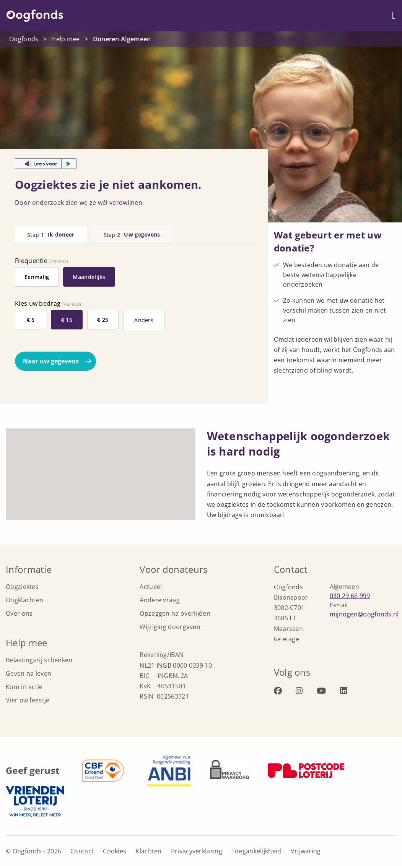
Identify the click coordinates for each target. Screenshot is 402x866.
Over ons (19, 613)
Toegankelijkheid (256, 851)
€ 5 (31, 319)
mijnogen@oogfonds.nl (364, 614)
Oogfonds (34, 15)
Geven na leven (28, 673)
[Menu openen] (394, 15)
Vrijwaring (306, 851)
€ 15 (66, 319)
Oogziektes (22, 586)
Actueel (151, 586)
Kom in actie (24, 687)
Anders (143, 320)
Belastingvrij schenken (39, 660)
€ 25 (102, 319)
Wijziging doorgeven (170, 627)
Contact (82, 851)
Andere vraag (160, 600)
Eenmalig (36, 277)
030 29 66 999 (350, 596)
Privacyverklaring (196, 851)
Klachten (148, 851)
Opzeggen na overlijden (175, 613)
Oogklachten (24, 600)
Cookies (114, 851)
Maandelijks (89, 277)
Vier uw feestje (28, 700)
